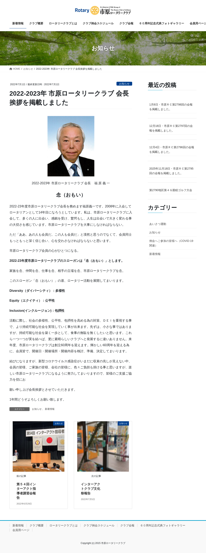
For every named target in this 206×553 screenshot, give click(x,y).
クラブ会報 (127, 525)
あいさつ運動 (157, 224)
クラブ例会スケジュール (98, 525)
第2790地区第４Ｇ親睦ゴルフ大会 (170, 190)
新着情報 (50, 409)
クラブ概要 (37, 525)
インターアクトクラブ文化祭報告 (90, 489)
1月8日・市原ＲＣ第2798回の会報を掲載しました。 (171, 107)
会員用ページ (20, 530)
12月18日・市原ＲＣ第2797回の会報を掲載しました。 (171, 128)
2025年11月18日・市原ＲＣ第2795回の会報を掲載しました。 (171, 171)
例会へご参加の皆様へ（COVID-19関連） (171, 243)
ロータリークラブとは (63, 525)
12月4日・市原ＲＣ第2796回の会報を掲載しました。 (171, 149)
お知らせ (124, 83)
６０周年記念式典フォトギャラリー (162, 525)
